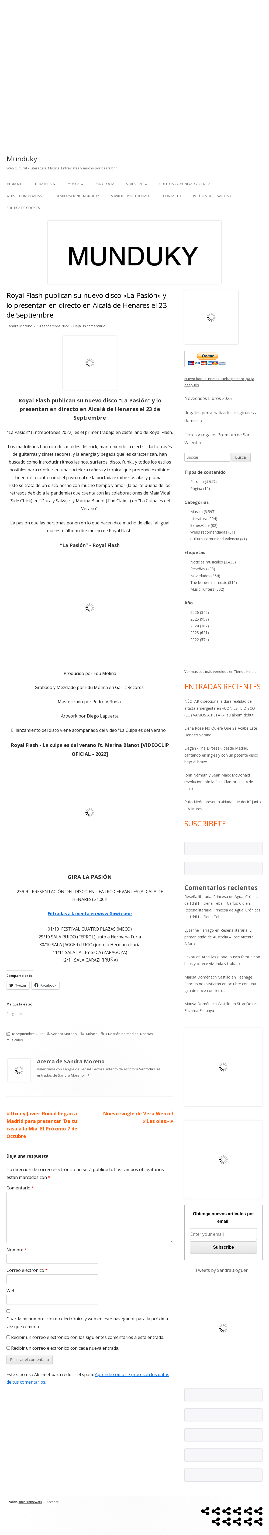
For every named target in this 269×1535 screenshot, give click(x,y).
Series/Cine (134, 184)
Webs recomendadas (24, 196)
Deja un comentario (89, 325)
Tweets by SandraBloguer (221, 1270)
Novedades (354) (205, 575)
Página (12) (200, 488)
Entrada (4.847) (203, 481)
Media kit (14, 184)
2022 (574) (199, 639)
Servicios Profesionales (131, 196)
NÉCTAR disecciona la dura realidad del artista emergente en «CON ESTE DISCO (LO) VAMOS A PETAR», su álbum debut (219, 708)
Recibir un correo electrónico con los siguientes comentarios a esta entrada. (87, 1337)
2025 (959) (199, 619)
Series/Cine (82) (204, 525)
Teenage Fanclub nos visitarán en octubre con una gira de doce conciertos (220, 983)
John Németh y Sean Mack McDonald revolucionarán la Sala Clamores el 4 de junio (218, 781)
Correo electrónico (27, 1270)
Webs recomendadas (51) (212, 532)
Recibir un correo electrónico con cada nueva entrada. (65, 1348)
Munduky (21, 158)
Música (74, 184)
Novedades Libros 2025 (208, 398)
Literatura (42, 184)
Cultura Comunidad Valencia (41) (218, 538)
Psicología (104, 184)
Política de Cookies (23, 208)
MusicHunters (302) (207, 589)
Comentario (20, 1188)
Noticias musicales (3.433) (213, 562)
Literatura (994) (203, 518)
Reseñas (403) (202, 568)
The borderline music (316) (213, 582)
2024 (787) (199, 625)
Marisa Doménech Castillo (207, 977)
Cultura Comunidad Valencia (185, 184)
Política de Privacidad (212, 196)
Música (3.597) (203, 511)
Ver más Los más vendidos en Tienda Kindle (220, 671)
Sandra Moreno (19, 325)
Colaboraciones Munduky (76, 196)
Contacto (172, 196)
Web (11, 1291)
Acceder (52, 1502)
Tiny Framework (30, 1502)
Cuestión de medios (122, 1033)
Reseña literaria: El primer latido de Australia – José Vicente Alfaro (219, 937)
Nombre (16, 1250)
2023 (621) (199, 632)
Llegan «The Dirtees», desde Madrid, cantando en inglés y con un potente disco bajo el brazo (221, 755)
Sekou (189, 956)
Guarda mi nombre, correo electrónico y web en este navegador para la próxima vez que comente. (87, 1322)
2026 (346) (199, 612)
